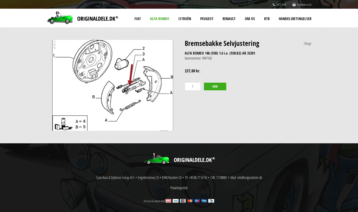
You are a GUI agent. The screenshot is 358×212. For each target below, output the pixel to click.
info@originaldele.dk (249, 177)
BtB (267, 19)
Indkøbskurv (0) (301, 5)
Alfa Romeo (159, 19)
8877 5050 (279, 5)
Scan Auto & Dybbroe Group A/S (115, 177)
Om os (250, 19)
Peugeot (206, 19)
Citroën (184, 19)
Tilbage (307, 43)
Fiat (137, 19)
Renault (229, 19)
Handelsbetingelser (295, 19)
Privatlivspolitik (179, 187)
